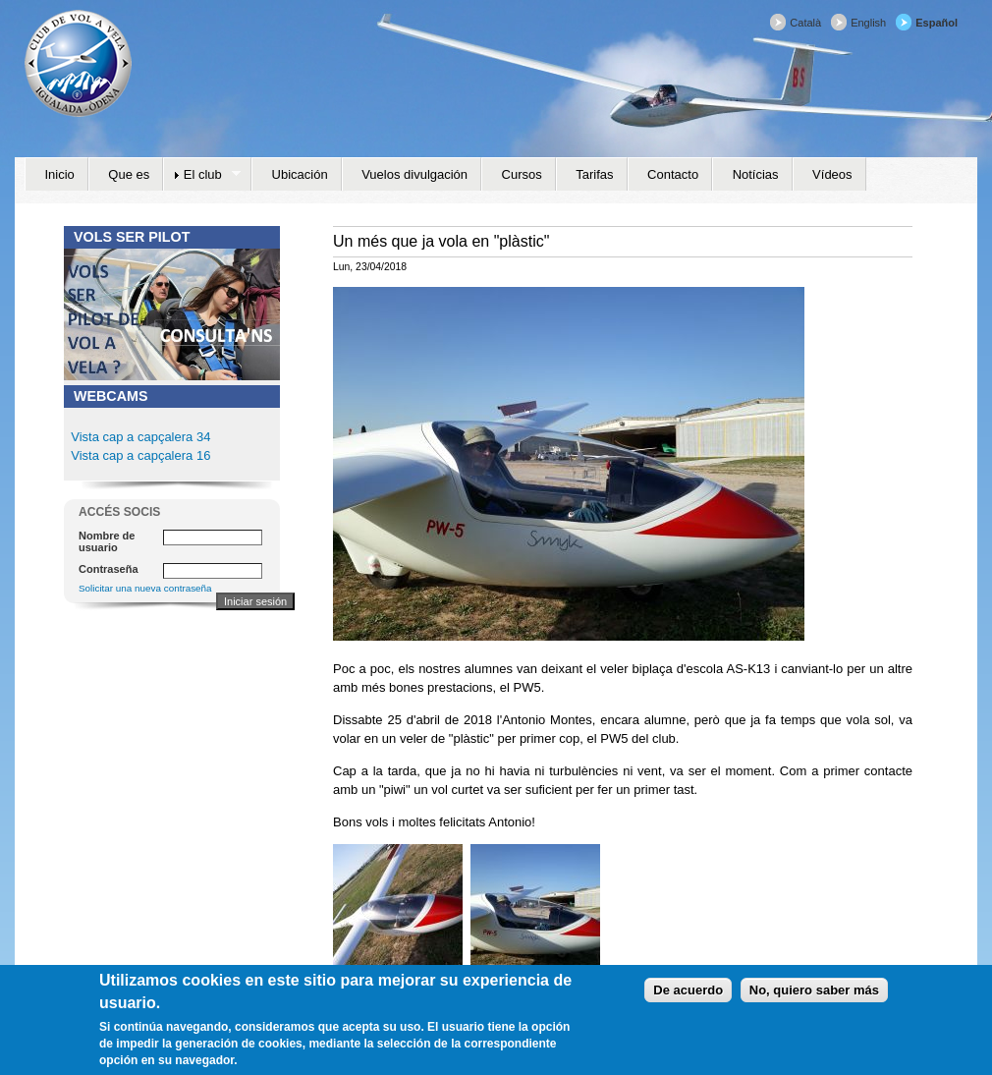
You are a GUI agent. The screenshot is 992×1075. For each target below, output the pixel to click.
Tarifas (594, 174)
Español (936, 22)
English (868, 22)
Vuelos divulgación (414, 174)
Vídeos (832, 174)
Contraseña (108, 569)
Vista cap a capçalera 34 (140, 436)
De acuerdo (688, 996)
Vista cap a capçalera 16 (139, 455)
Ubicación (300, 174)
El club (202, 175)
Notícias (756, 174)
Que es (128, 174)
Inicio (60, 174)
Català (805, 22)
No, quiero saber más (814, 996)
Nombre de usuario (107, 541)
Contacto (672, 174)
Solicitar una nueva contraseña (145, 588)
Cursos (522, 174)
